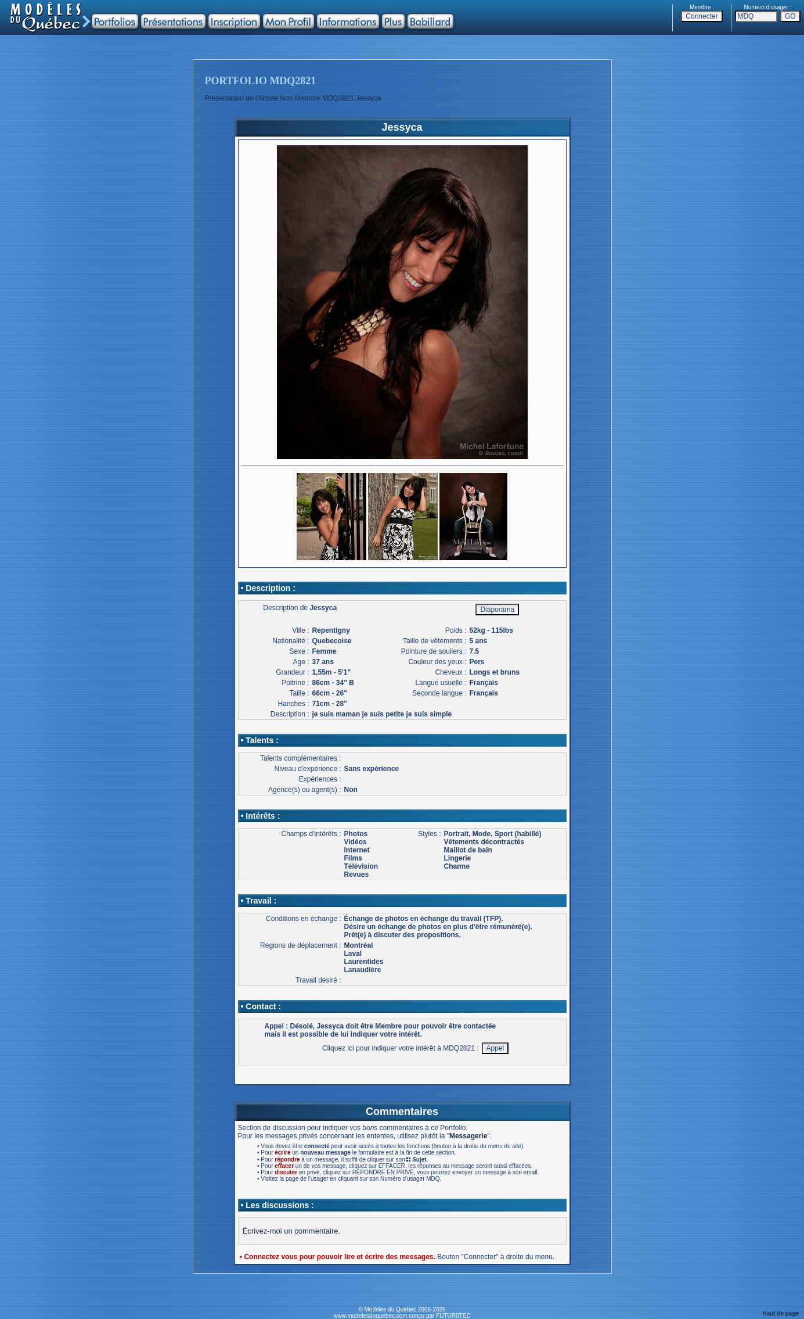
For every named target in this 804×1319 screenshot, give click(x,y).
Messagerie (468, 1136)
